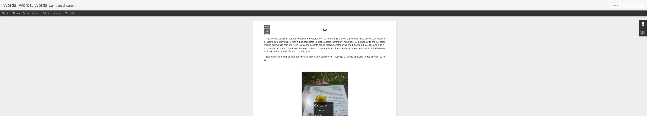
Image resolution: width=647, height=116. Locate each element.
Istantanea (58, 13)
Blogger (334, 114)
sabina (338, 66)
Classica (6, 13)
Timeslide (70, 13)
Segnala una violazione (347, 114)
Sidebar (46, 13)
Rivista (26, 13)
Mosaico (36, 13)
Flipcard (16, 13)
